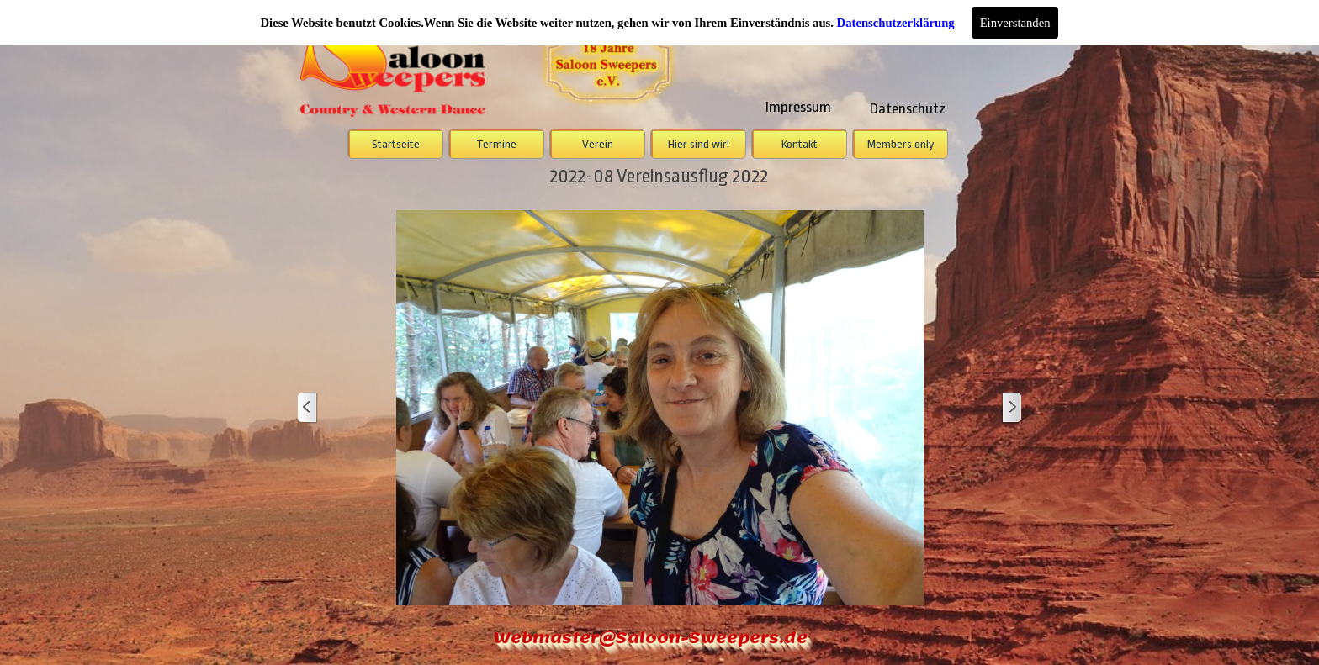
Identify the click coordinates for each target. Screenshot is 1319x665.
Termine (496, 144)
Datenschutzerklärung (896, 22)
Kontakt (799, 144)
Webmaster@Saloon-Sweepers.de (651, 637)
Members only (900, 144)
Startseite (396, 144)
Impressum (798, 106)
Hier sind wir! (698, 144)
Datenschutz (908, 108)
